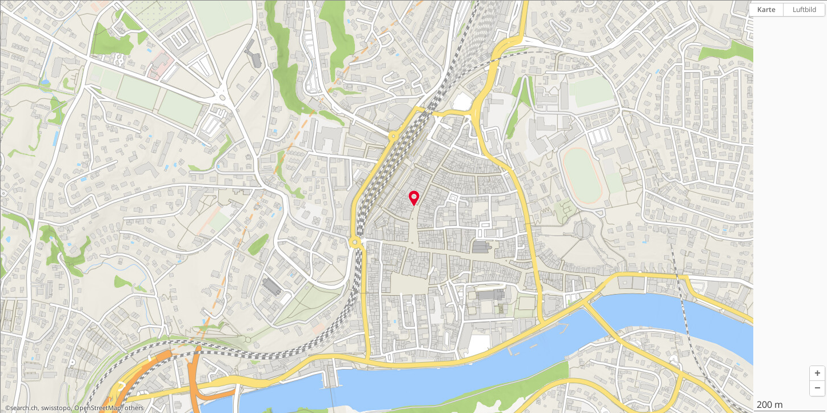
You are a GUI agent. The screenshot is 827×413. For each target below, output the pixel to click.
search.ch (24, 408)
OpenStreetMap (97, 408)
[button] (817, 373)
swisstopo (56, 408)
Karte (766, 9)
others (134, 408)
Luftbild (804, 9)
